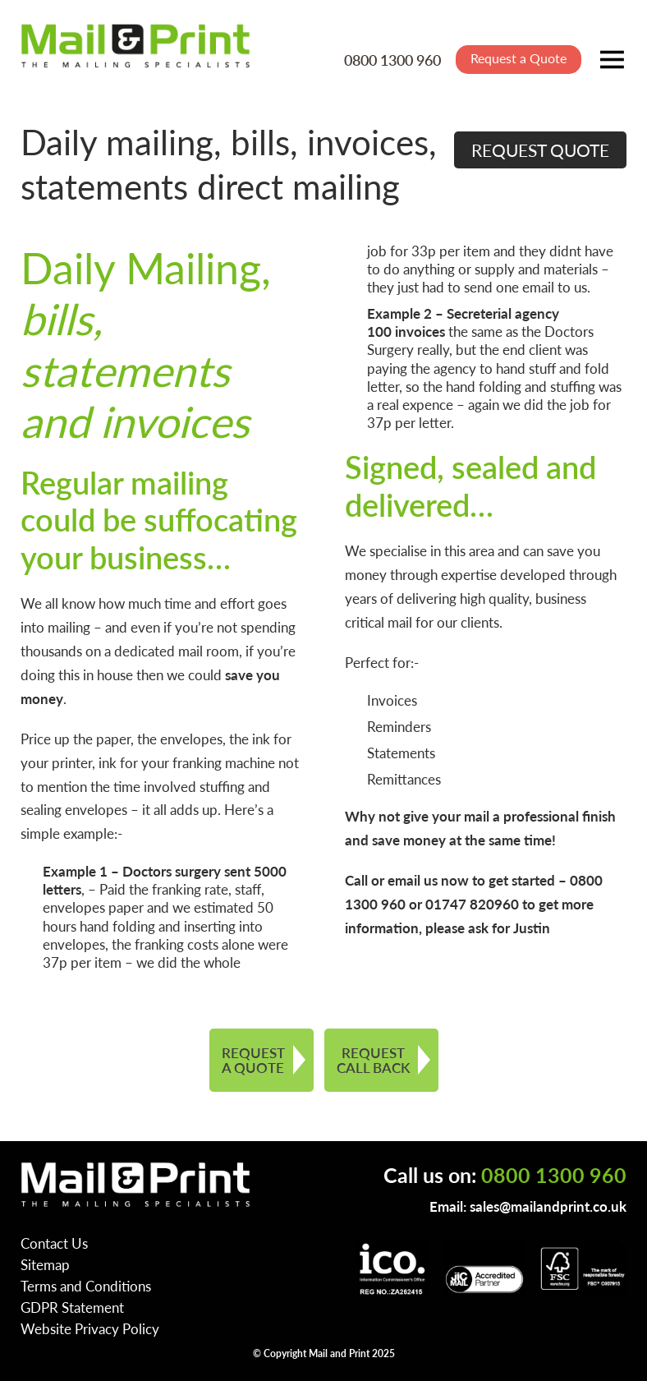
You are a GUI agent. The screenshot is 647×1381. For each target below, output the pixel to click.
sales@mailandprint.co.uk (548, 1206)
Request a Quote (518, 57)
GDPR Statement (72, 1307)
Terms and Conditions (86, 1286)
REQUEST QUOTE (540, 150)
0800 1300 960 (392, 59)
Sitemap (45, 1264)
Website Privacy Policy (90, 1328)
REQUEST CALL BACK (373, 1060)
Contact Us (54, 1243)
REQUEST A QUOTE (253, 1060)
